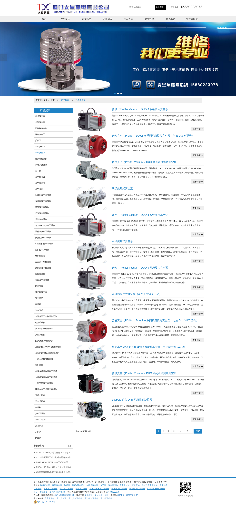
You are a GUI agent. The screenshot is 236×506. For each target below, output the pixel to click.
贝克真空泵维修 (42, 213)
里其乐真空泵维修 (43, 195)
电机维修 (39, 286)
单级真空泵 (40, 146)
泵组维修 (39, 365)
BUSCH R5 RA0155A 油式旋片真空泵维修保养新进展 (59, 467)
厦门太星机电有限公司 (64, 495)
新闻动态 (86, 19)
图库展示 (107, 19)
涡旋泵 (38, 438)
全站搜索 (159, 7)
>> (174, 431)
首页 (44, 19)
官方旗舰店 (192, 19)
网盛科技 (88, 495)
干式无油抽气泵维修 (44, 359)
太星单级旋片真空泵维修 (46, 377)
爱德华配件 (40, 395)
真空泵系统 (40, 413)
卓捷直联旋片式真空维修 (46, 371)
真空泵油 (39, 189)
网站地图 (98, 495)
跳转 (198, 431)
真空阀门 (39, 298)
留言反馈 (149, 19)
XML (107, 495)
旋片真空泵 (40, 116)
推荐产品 (39, 426)
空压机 (38, 407)
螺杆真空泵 (40, 134)
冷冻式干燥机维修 (43, 262)
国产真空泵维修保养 (44, 341)
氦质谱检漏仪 (41, 159)
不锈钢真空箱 (41, 128)
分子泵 (38, 171)
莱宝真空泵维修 (42, 207)
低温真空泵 (40, 122)
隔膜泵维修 (40, 274)
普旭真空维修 (41, 219)
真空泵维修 (49, 498)
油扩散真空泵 (41, 292)
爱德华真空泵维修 (43, 231)
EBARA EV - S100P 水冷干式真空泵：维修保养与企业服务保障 (63, 462)
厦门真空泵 (61, 498)
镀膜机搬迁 (40, 256)
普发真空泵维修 (42, 280)
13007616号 (44, 502)
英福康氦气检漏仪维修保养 (47, 353)
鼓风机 (38, 304)
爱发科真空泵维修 (43, 201)
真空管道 (39, 310)
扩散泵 (38, 140)
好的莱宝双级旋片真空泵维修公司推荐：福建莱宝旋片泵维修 (62, 472)
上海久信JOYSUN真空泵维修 (48, 347)
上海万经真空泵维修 (44, 383)
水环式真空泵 (41, 165)
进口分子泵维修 (42, 250)
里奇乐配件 (40, 401)
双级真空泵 (80, 100)
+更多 (69, 446)
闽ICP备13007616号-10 (127, 495)
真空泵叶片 (40, 177)
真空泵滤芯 (40, 183)
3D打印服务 (40, 419)
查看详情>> (198, 129)
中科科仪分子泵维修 (44, 244)
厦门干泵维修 (106, 498)
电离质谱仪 (40, 322)
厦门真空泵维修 (75, 498)
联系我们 (170, 19)
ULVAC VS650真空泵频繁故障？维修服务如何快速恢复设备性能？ (65, 452)
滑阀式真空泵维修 (43, 268)
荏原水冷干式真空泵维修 (46, 389)
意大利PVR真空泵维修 (45, 225)
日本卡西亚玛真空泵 (44, 328)
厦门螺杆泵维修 (91, 498)
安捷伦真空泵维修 (43, 237)
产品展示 (65, 19)
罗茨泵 (38, 432)
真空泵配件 (40, 335)
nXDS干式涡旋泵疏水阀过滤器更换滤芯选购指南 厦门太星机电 (63, 457)
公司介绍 (128, 19)
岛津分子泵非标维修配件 (46, 316)
